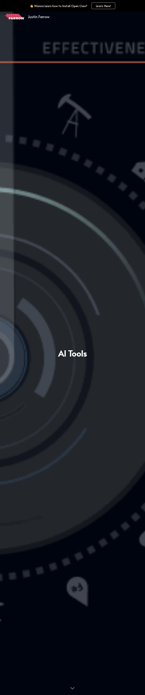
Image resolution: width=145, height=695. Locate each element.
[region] (72, 6)
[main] (72, 353)
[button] (72, 688)
